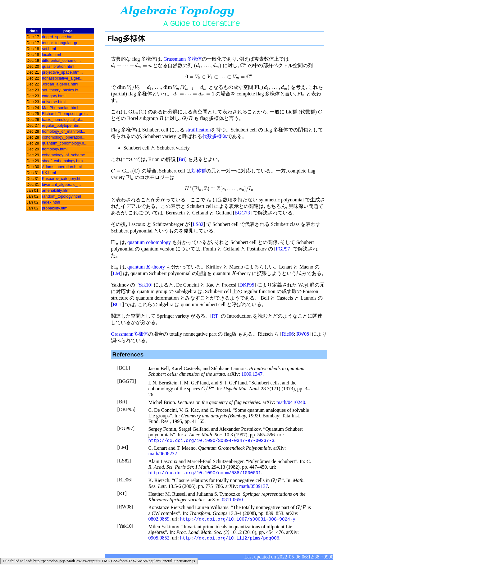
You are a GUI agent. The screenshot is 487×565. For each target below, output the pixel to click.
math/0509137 (253, 486)
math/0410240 (290, 402)
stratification (198, 129)
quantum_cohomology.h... (64, 143)
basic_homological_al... (62, 119)
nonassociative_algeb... (63, 78)
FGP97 (283, 248)
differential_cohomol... (61, 60)
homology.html (54, 149)
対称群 (198, 170)
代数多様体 (214, 136)
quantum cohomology (149, 242)
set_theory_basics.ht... (62, 90)
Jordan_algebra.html (60, 84)
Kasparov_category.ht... (63, 178)
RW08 (302, 334)
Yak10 (144, 284)
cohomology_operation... (63, 137)
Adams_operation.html (62, 166)
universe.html (54, 101)
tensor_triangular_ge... (62, 42)
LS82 (198, 224)
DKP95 (246, 284)
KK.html (49, 172)
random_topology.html (61, 196)
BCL (117, 304)
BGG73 (242, 212)
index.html (51, 202)
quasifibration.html (58, 66)
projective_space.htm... (62, 72)
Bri (182, 159)
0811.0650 (232, 500)
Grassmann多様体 (129, 334)
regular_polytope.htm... (62, 125)
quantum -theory (146, 266)
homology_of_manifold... (63, 131)
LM (116, 273)
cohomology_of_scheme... (65, 155)
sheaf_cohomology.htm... (64, 160)
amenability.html (56, 190)
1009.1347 (251, 374)
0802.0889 (158, 519)
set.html (49, 48)
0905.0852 (158, 539)
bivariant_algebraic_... (61, 184)
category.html (54, 96)
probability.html (55, 208)
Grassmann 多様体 (182, 59)
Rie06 (288, 334)
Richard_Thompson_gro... (65, 113)
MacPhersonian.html (60, 107)
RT (215, 316)
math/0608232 (162, 454)
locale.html (51, 54)
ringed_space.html (58, 36)
